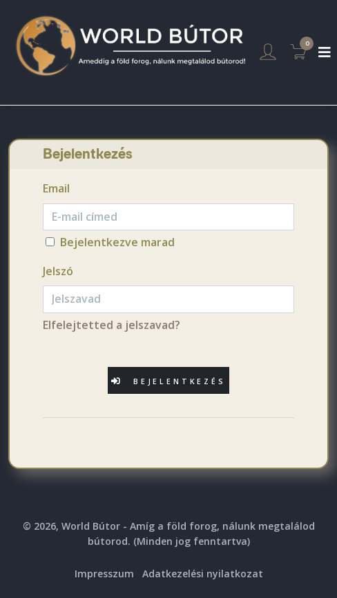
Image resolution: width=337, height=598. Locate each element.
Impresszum (104, 573)
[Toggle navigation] (324, 52)
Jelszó (58, 271)
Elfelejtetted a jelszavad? (111, 324)
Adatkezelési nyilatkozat (202, 573)
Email (56, 188)
